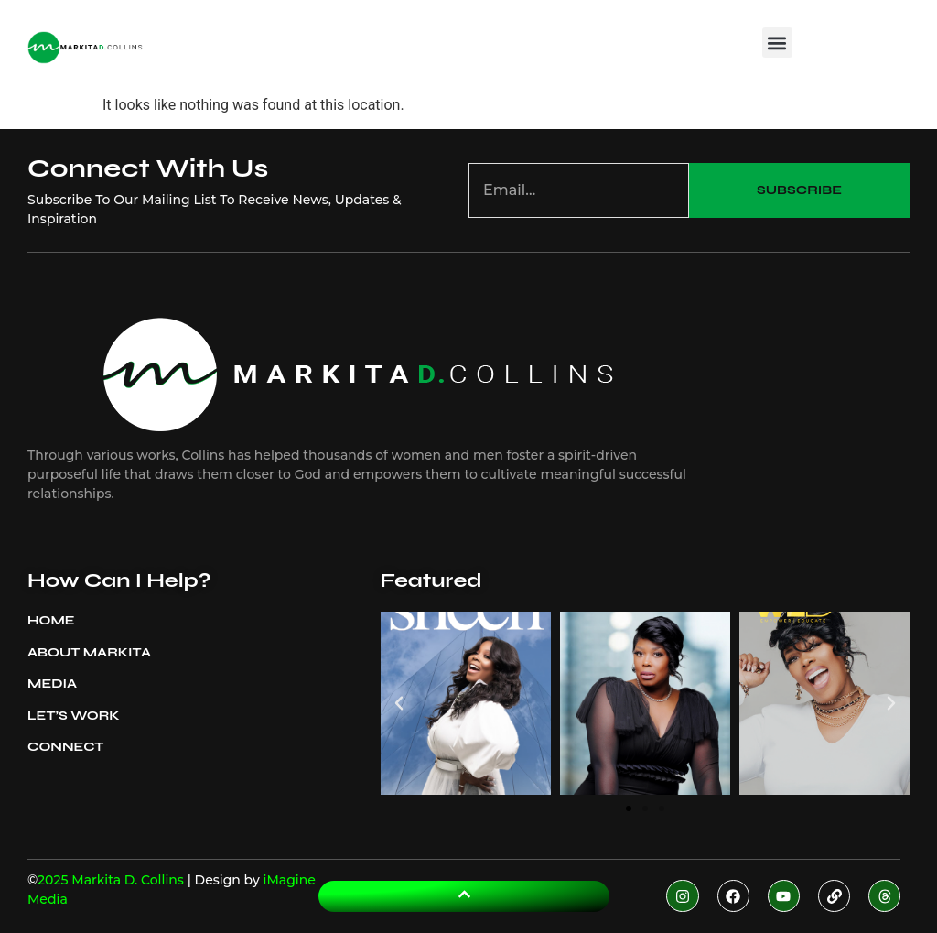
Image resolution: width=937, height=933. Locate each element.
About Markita (93, 653)
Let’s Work (73, 715)
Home (51, 620)
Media (56, 684)
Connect (65, 746)
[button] (777, 42)
